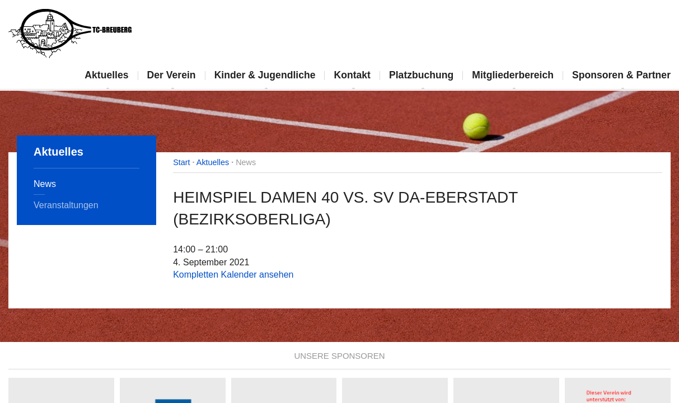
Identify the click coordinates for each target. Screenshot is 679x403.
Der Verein (171, 75)
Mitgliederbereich (513, 75)
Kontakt (352, 75)
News (45, 184)
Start (181, 162)
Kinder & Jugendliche (265, 75)
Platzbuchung (421, 75)
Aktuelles (106, 75)
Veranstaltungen (66, 205)
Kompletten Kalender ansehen (233, 274)
